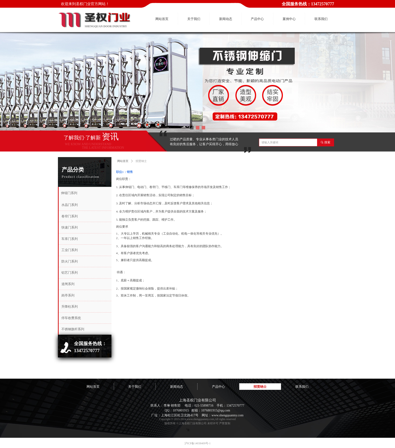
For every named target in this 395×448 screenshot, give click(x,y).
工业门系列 (69, 250)
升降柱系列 (69, 306)
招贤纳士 (141, 161)
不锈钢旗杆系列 (72, 329)
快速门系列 (69, 227)
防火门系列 (69, 261)
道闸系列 (67, 284)
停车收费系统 (71, 318)
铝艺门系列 (69, 272)
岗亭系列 (67, 295)
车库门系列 (69, 239)
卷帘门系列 (69, 216)
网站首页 (122, 161)
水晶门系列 (69, 205)
